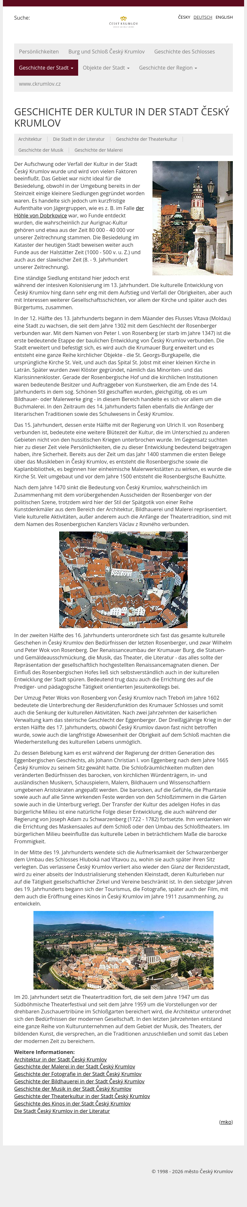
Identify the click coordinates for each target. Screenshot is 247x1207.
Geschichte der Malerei (99, 150)
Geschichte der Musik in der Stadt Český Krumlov (72, 1088)
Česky (184, 17)
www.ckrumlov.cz (40, 83)
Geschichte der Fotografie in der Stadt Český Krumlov (78, 1074)
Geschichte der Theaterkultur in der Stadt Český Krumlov (82, 1096)
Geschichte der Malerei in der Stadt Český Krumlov (74, 1066)
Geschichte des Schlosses (184, 51)
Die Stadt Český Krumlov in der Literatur (62, 1111)
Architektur (30, 139)
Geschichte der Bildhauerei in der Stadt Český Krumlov (79, 1081)
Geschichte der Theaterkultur (146, 139)
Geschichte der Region (168, 67)
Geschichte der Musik (40, 150)
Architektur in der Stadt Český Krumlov (60, 1059)
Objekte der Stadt (106, 67)
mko (226, 1122)
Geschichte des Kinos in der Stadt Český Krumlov (72, 1103)
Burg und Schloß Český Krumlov (107, 51)
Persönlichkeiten (39, 51)
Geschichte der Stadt (46, 67)
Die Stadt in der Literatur (79, 139)
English (224, 17)
